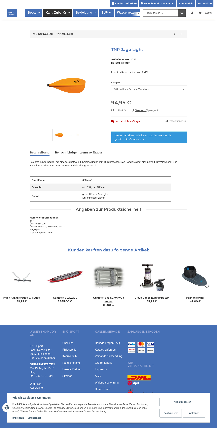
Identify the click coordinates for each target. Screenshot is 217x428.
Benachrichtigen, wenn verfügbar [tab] (78, 152)
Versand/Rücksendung (108, 356)
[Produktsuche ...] (160, 13)
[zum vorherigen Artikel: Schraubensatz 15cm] (174, 34)
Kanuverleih (186, 3)
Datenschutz (34, 417)
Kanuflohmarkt (71, 362)
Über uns (67, 343)
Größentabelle (103, 362)
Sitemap (67, 376)
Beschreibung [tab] (40, 152)
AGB (98, 376)
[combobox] (149, 89)
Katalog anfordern (126, 3)
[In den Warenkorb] (32, 45)
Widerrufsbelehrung (107, 382)
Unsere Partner (71, 369)
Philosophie (69, 349)
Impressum (18, 417)
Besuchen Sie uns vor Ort (159, 3)
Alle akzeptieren (182, 401)
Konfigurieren (171, 413)
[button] (192, 13)
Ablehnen (194, 413)
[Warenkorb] (205, 13)
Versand (140, 110)
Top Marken (205, 3)
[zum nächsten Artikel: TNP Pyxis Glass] (181, 34)
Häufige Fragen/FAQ (107, 343)
